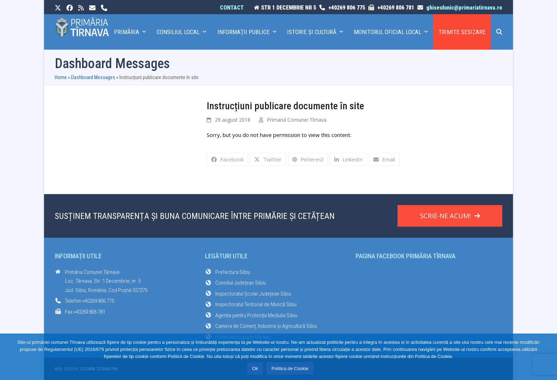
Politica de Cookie (289, 368)
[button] (499, 32)
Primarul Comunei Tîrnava (296, 119)
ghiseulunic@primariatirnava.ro (464, 7)
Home (61, 77)
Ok (255, 368)
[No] (548, 356)
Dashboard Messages (93, 77)
